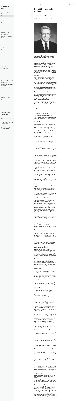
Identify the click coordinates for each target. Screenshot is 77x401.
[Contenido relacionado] (73, 4)
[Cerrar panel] (13, 4)
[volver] (1, 4)
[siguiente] (76, 201)
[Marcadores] (71, 4)
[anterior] (15, 201)
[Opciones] (75, 4)
